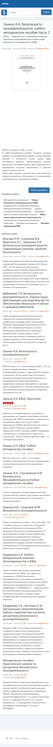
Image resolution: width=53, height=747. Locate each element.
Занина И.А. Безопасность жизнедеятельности (20, 352)
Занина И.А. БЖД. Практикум (22, 399)
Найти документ (39, 190)
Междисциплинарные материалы (18, 208)
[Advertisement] (26, 118)
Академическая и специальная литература (29, 36)
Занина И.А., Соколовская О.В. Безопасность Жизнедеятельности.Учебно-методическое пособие (22, 478)
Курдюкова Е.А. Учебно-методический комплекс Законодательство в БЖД (19, 558)
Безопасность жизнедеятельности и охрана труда (24, 39)
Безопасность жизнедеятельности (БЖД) (20, 42)
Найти (46, 12)
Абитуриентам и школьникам (16, 200)
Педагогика (8, 223)
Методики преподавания (27, 223)
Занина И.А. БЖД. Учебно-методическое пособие (20, 447)
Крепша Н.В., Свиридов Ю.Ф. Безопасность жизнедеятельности (25, 508)
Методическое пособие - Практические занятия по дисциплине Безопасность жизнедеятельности (20, 665)
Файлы (5, 3)
